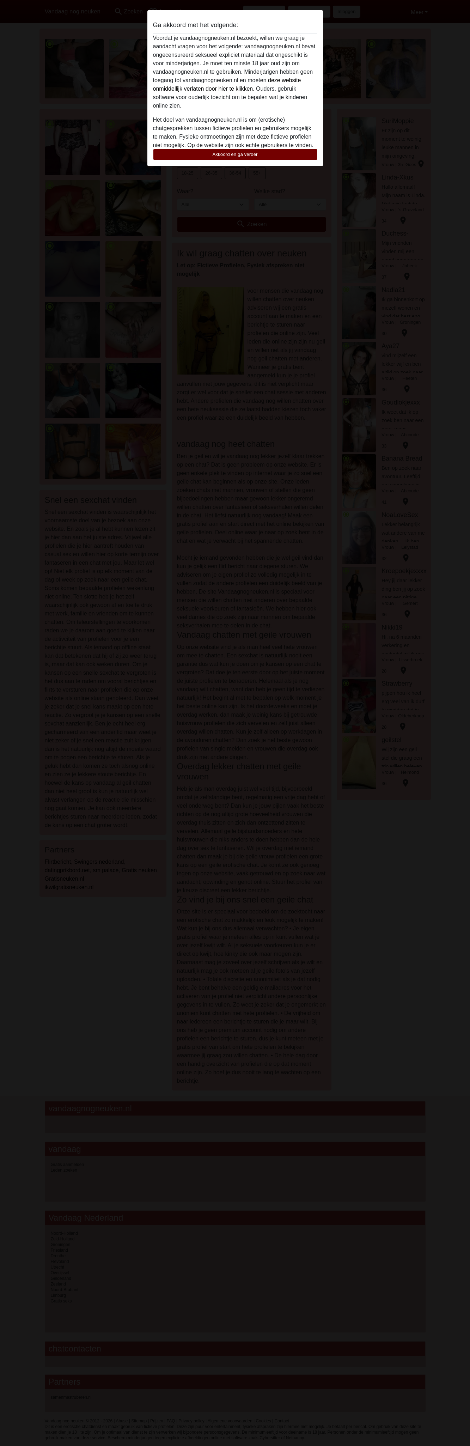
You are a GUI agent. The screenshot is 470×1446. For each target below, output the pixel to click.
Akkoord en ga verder (234, 154)
